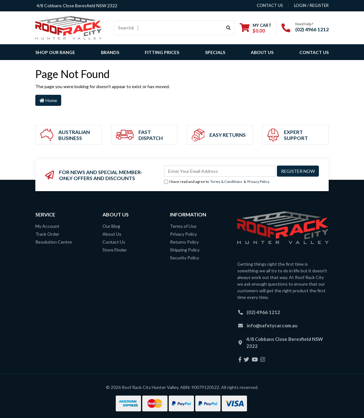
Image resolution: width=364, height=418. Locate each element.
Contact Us (314, 52)
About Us (262, 52)
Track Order (47, 234)
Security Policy (184, 257)
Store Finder (115, 249)
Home (48, 100)
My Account (47, 226)
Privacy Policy (258, 181)
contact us (270, 5)
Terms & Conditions (226, 181)
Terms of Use (183, 226)
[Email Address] (220, 171)
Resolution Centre (53, 242)
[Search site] (228, 28)
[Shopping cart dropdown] (255, 28)
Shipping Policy (185, 249)
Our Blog (111, 226)
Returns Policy (184, 242)
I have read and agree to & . (217, 182)
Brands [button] (110, 52)
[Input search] (168, 28)
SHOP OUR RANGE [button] (55, 52)
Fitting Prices (162, 52)
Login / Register (311, 5)
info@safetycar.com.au (272, 325)
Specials (215, 52)
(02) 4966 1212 (312, 29)
